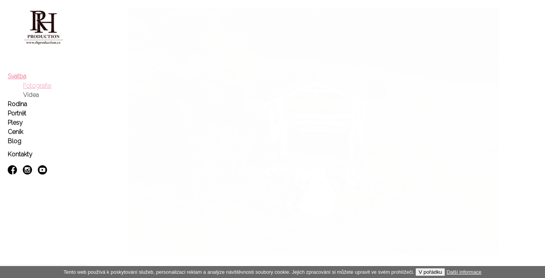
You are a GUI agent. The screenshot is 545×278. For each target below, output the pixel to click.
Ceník (15, 132)
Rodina (17, 104)
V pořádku (430, 272)
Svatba (17, 76)
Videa (31, 94)
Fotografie (37, 85)
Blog (14, 141)
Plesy (15, 122)
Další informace (464, 272)
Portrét (17, 113)
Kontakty (20, 154)
